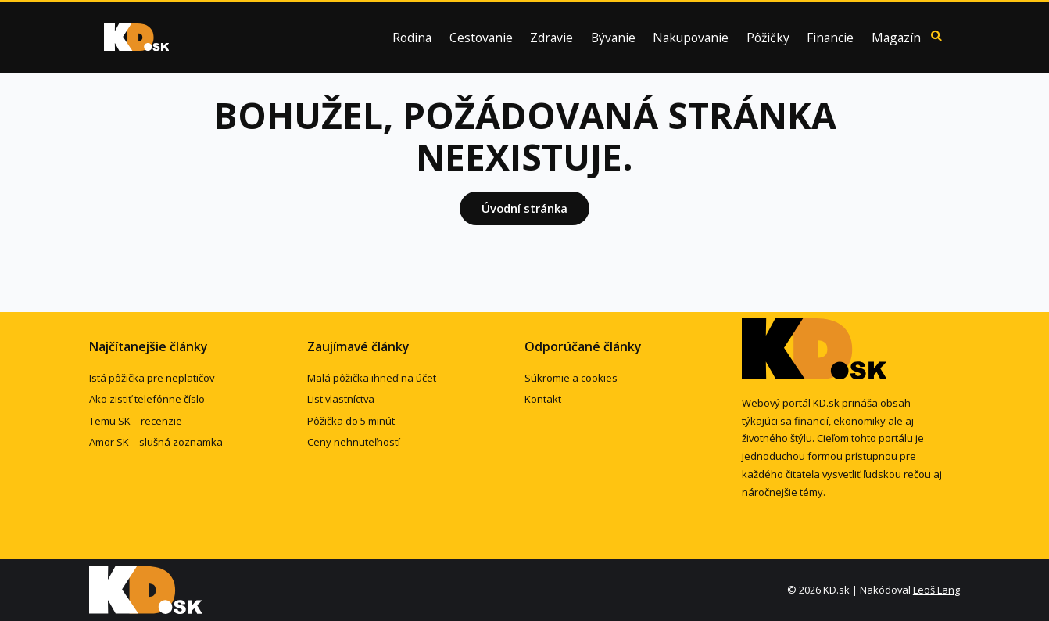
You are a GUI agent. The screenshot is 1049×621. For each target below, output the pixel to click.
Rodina (411, 38)
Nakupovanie (691, 38)
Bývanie (613, 38)
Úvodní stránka (524, 208)
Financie (830, 38)
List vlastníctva (340, 399)
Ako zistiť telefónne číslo (147, 399)
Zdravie (551, 38)
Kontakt (542, 399)
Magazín (896, 38)
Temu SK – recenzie (135, 421)
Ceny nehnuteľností (353, 442)
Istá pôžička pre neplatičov (151, 378)
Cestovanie (481, 38)
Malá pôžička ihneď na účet (371, 378)
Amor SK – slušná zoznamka (156, 442)
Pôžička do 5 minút (351, 421)
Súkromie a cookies (571, 378)
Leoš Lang (936, 590)
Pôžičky (767, 38)
